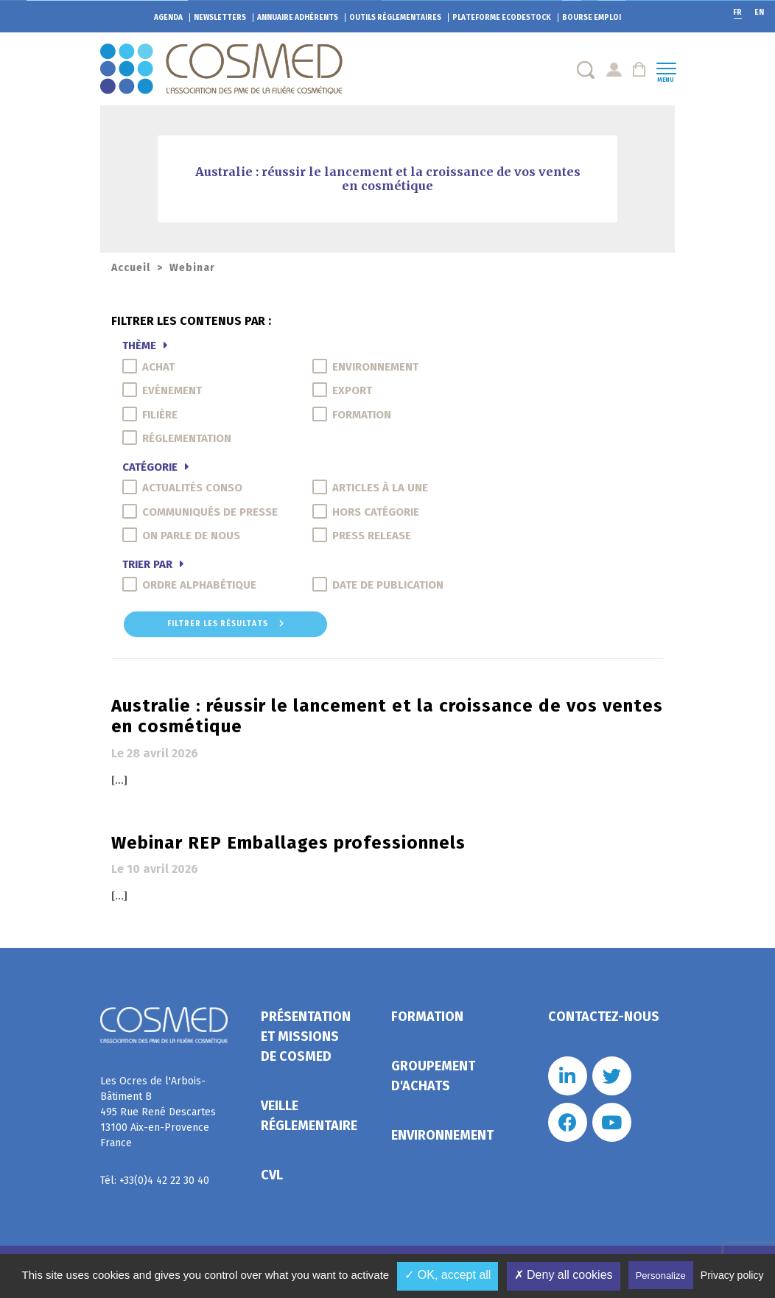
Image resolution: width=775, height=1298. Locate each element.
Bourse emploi (591, 17)
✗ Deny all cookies (563, 1275)
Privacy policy (732, 1275)
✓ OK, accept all (447, 1275)
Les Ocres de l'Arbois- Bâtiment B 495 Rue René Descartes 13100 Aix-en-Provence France (158, 1112)
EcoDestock (501, 17)
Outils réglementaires (395, 17)
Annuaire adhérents (297, 17)
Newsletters (220, 17)
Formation (427, 1016)
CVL (272, 1175)
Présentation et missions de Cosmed (306, 1036)
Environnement (442, 1135)
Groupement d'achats (433, 1076)
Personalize (661, 1275)
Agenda (168, 17)
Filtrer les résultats (225, 624)
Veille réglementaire (309, 1116)
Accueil (130, 268)
